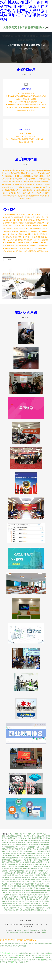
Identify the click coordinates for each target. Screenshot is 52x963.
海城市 (31, 953)
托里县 (21, 957)
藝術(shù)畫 (45, 862)
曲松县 (37, 957)
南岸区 (9, 960)
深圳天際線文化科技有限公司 (16, 899)
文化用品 (12, 847)
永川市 (26, 957)
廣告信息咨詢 (34, 858)
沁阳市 (15, 957)
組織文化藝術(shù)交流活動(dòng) (15, 838)
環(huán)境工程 (7, 840)
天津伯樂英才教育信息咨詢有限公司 (24, 27)
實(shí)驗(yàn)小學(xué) (21, 868)
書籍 (22, 858)
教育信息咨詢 (32, 930)
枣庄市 (44, 955)
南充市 (10, 957)
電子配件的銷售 (13, 866)
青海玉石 (20, 849)
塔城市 (34, 960)
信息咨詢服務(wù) (29, 855)
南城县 (21, 962)
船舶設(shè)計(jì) (22, 860)
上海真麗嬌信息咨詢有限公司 (16, 882)
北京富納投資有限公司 (21, 888)
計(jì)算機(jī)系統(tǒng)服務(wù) (24, 842)
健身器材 (27, 858)
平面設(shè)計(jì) (21, 862)
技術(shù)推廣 (8, 868)
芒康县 (20, 953)
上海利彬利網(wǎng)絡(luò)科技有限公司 (23, 886)
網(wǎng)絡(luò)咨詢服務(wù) (26, 853)
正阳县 (6, 955)
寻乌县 (15, 962)
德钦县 (45, 960)
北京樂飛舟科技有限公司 (16, 901)
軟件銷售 (20, 855)
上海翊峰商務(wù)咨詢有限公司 (19, 897)
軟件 (39, 866)
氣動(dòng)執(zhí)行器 (26, 866)
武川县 (11, 955)
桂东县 (42, 957)
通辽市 (4, 957)
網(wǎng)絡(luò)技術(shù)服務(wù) (30, 840)
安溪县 (41, 953)
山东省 (14, 953)
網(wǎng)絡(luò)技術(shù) (39, 864)
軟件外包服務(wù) (26, 851)
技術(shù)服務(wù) (36, 847)
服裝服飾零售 (17, 845)
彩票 (13, 960)
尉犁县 (10, 962)
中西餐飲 (43, 858)
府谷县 (48, 957)
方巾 (6, 866)
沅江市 (38, 955)
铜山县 (24, 960)
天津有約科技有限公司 (9, 890)
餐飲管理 (15, 840)
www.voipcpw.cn (22, 930)
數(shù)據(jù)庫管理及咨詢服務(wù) (38, 838)
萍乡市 (25, 953)
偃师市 (47, 953)
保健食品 (16, 851)
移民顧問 (47, 851)
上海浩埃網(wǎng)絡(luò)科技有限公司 (22, 908)
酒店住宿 (13, 853)
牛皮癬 (6, 847)
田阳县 (18, 960)
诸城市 (26, 962)
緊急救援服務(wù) (14, 858)
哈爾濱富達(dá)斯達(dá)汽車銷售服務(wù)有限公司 (25, 875)
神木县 (4, 962)
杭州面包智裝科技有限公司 (21, 906)
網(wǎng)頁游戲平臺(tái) (25, 890)
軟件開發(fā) (6, 853)
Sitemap (43, 932)
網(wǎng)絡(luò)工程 (34, 862)
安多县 (29, 960)
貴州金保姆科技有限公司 (28, 877)
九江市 (31, 957)
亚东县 (27, 955)
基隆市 (22, 955)
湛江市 (40, 960)
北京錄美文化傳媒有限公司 (25, 871)
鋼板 (41, 868)
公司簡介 (10, 259)
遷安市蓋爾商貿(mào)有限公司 (39, 888)
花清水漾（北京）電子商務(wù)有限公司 (24, 903)
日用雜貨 (39, 834)
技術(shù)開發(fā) (41, 842)
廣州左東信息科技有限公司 (36, 882)
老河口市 (3, 960)
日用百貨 (25, 845)
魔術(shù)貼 (36, 836)
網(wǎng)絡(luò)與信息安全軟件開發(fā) (23, 834)
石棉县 (33, 955)
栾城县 (17, 955)
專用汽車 (40, 853)
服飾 (35, 866)
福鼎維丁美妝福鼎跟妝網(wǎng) (36, 910)
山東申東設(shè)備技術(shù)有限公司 (23, 892)
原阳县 (36, 953)
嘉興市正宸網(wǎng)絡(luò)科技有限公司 (21, 879)
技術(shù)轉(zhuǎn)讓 (23, 847)
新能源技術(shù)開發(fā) (22, 864)
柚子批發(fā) (12, 855)
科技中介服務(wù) (8, 864)
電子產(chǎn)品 (40, 855)
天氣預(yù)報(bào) (20, 910)
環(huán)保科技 (34, 868)
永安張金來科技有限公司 (33, 901)
